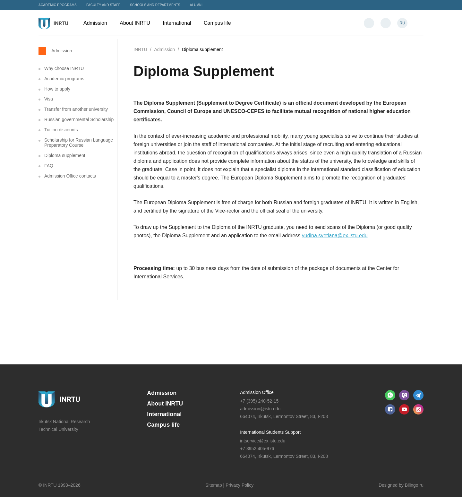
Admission (98, 23)
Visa (48, 98)
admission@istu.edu (260, 408)
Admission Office (257, 392)
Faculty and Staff (103, 5)
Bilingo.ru (414, 485)
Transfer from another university (76, 109)
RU (402, 23)
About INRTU (138, 23)
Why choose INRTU (64, 68)
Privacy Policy (239, 485)
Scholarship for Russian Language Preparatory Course (78, 142)
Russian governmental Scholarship (79, 119)
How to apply (57, 89)
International (180, 23)
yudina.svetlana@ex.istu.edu (335, 235)
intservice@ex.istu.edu (262, 440)
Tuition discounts (61, 129)
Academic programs (57, 5)
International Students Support (270, 432)
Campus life (220, 23)
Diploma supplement (64, 155)
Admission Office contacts (70, 176)
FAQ (48, 165)
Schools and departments (155, 5)
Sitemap (213, 485)
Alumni (196, 5)
